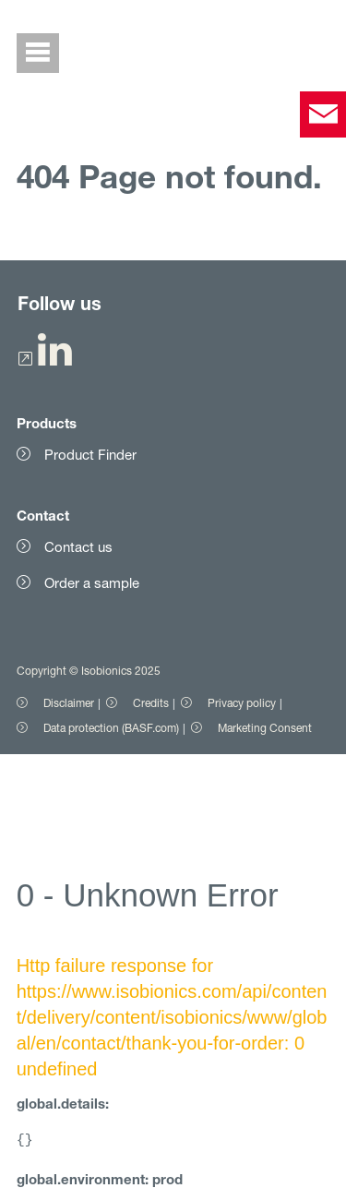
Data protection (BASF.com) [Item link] (111, 728)
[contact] (323, 114)
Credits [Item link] (151, 703)
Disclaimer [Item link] (68, 703)
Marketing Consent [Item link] (265, 728)
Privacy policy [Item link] (242, 703)
